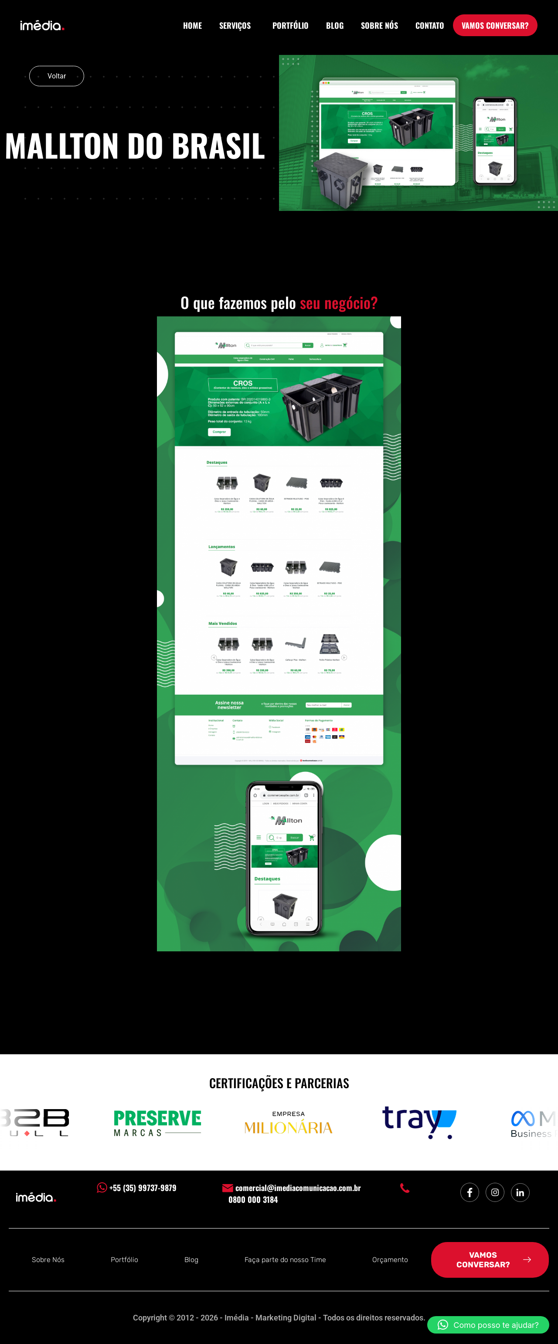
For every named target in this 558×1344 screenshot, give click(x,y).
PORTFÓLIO (290, 25)
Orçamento (390, 1260)
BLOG (335, 25)
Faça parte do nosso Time (285, 1260)
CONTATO (429, 25)
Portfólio (124, 1260)
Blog (191, 1260)
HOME (192, 25)
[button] (488, 1325)
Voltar (57, 76)
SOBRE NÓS (379, 25)
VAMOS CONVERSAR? (495, 25)
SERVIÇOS (237, 25)
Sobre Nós (48, 1260)
